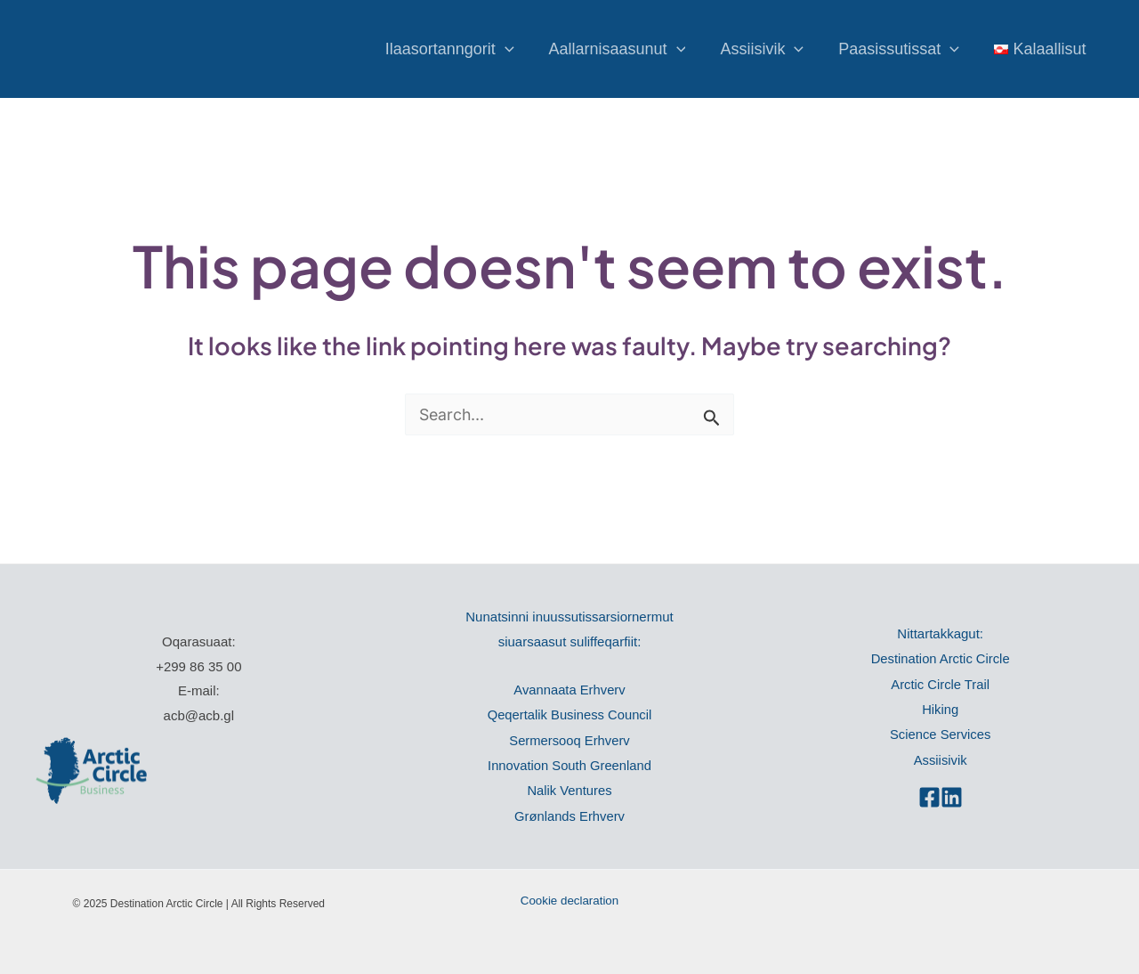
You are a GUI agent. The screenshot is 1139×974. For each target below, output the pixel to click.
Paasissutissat (903, 49)
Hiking (940, 708)
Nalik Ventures (570, 788)
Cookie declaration (569, 898)
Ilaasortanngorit (461, 49)
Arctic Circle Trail (940, 683)
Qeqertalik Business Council (569, 714)
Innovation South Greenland (570, 763)
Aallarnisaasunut (626, 49)
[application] (516, 49)
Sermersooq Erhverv (569, 739)
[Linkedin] (952, 794)
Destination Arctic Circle (939, 658)
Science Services (940, 733)
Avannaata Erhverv (569, 689)
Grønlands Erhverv (569, 813)
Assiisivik (769, 49)
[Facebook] (929, 794)
